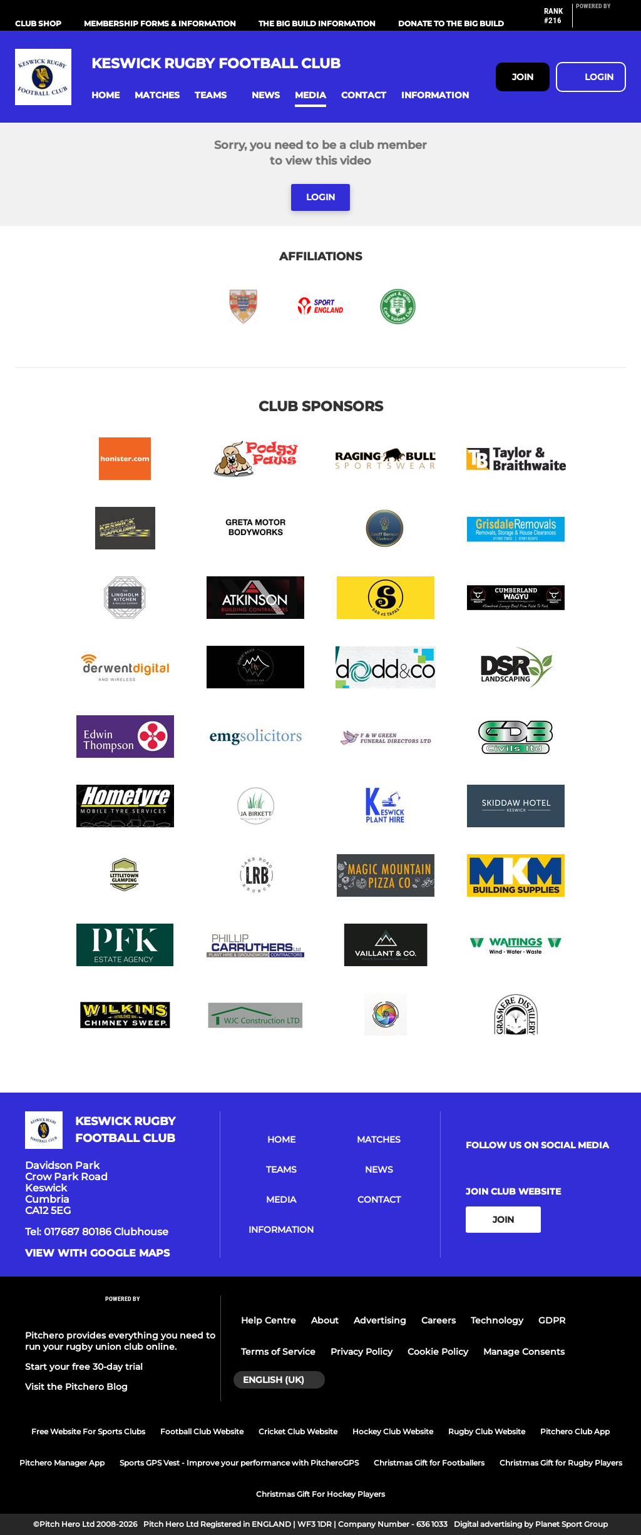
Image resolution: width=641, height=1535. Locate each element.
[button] (105, 95)
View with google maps (97, 1253)
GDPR (551, 1320)
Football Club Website (202, 1431)
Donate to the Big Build (451, 23)
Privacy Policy (361, 1351)
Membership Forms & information (160, 23)
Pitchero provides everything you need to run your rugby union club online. (120, 1341)
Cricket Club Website (298, 1431)
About (325, 1320)
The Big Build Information (317, 23)
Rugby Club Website (486, 1431)
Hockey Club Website (392, 1431)
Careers (438, 1320)
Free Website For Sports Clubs (88, 1431)
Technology (497, 1320)
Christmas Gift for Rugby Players (561, 1462)
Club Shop (38, 23)
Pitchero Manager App (62, 1462)
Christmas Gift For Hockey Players (320, 1494)
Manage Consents (524, 1351)
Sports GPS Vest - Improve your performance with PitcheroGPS (239, 1462)
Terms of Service (278, 1351)
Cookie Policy (438, 1351)
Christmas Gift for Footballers (429, 1462)
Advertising (380, 1320)
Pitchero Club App (575, 1431)
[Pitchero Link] (601, 20)
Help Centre (268, 1320)
